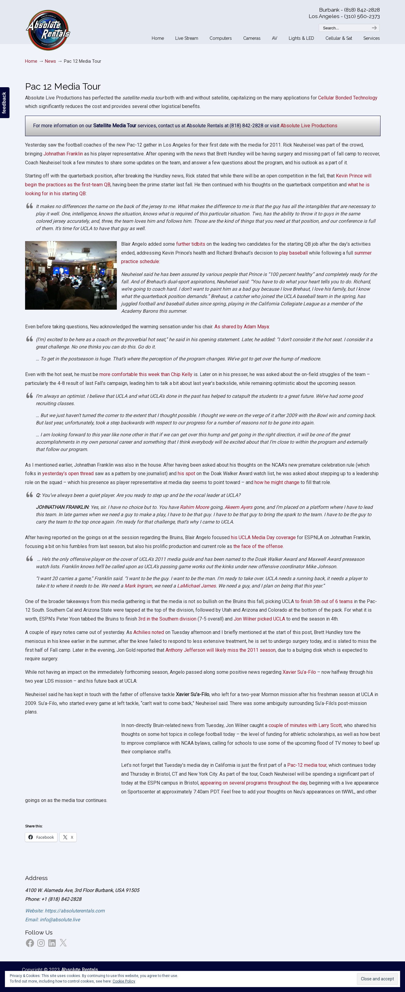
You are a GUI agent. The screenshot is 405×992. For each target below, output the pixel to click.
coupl (274, 725)
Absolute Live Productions (309, 126)
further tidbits (190, 244)
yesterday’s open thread (68, 473)
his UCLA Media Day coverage (263, 537)
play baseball (293, 253)
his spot (186, 473)
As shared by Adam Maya (241, 327)
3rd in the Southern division (167, 619)
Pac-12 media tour (306, 765)
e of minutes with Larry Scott (311, 725)
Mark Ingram (138, 586)
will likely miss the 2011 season (241, 650)
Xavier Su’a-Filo (299, 672)
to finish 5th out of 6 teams (324, 601)
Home (31, 61)
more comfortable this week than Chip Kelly (145, 374)
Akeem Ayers (238, 507)
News (50, 61)
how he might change (278, 482)
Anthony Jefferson (185, 650)
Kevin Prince (349, 176)
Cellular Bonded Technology (347, 98)
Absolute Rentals (48, 29)
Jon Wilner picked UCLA (259, 619)
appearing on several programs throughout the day (253, 783)
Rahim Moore (194, 507)
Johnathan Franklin (63, 154)
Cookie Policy (124, 981)
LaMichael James (196, 586)
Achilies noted (149, 632)
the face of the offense (257, 546)
